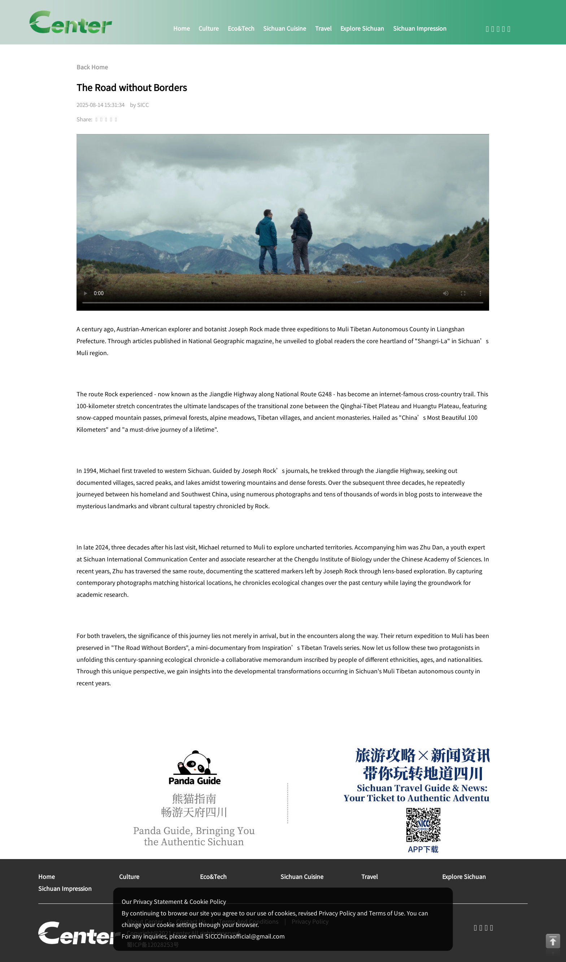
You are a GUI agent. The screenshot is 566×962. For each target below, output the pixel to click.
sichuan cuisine (284, 28)
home (181, 28)
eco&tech (241, 28)
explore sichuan (362, 28)
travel (323, 28)
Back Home (92, 67)
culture (209, 28)
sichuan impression (420, 28)
